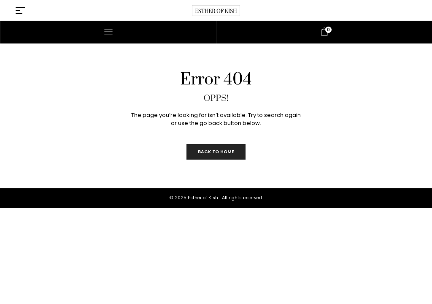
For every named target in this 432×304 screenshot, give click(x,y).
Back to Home (216, 152)
